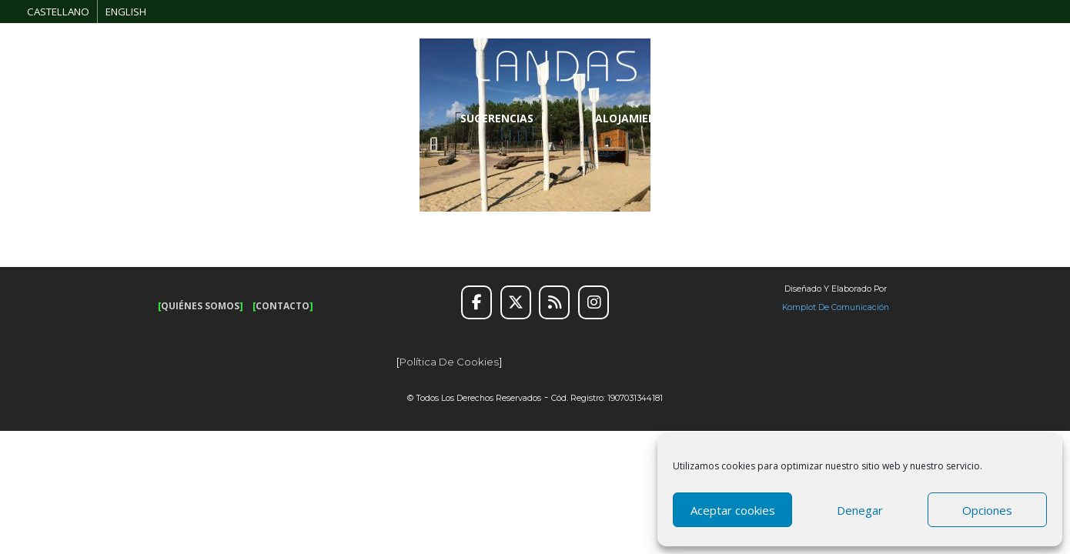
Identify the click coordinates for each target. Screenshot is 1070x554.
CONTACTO (282, 305)
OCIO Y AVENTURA (357, 118)
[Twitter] (515, 302)
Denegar (860, 510)
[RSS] (554, 302)
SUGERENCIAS (504, 118)
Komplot (799, 307)
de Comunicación (852, 307)
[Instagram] (593, 302)
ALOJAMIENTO (641, 118)
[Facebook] (476, 302)
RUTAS (228, 118)
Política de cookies (449, 361)
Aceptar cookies (732, 510)
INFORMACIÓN (780, 118)
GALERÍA (895, 118)
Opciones (987, 510)
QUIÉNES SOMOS (200, 305)
